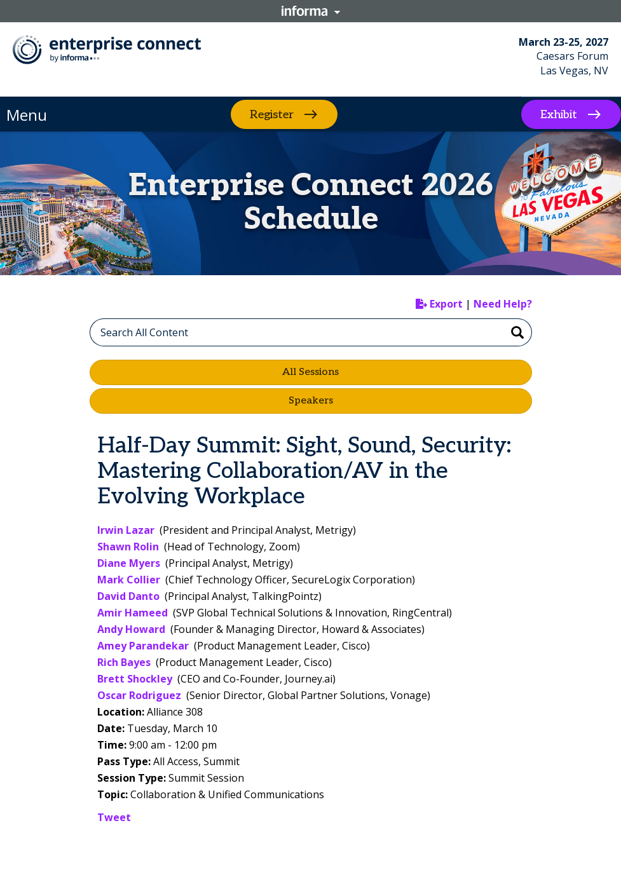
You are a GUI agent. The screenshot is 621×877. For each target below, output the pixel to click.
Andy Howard (131, 629)
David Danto (128, 596)
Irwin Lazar (125, 530)
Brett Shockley (134, 679)
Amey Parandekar (143, 646)
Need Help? (503, 304)
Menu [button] (26, 114)
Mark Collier (128, 580)
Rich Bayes (124, 662)
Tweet (114, 817)
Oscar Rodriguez (139, 695)
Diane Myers (128, 563)
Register (272, 114)
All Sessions (310, 372)
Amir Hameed (132, 613)
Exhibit (558, 114)
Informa (311, 11)
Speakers (311, 401)
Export (439, 304)
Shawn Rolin (128, 547)
